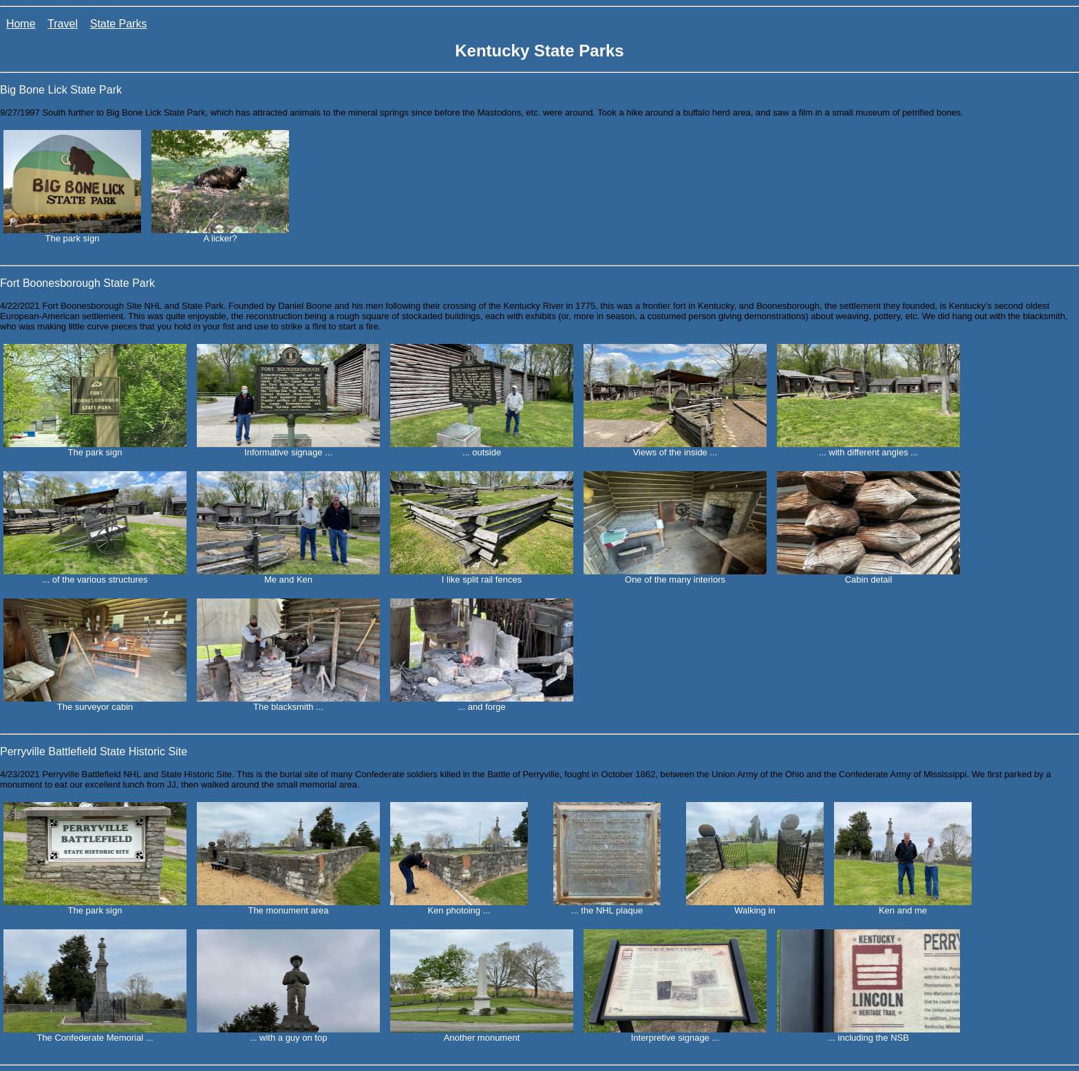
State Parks (118, 24)
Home (21, 24)
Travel (62, 24)
